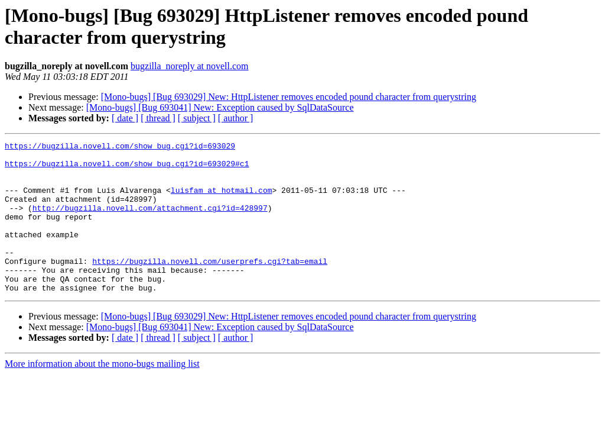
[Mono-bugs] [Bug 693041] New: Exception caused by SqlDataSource (220, 107)
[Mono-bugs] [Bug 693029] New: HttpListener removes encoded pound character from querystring (288, 97)
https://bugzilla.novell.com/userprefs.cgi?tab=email (209, 285)
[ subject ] (197, 118)
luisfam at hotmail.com (221, 200)
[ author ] (235, 118)
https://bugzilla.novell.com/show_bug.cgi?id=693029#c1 (127, 168)
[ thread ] (158, 118)
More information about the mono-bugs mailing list (102, 394)
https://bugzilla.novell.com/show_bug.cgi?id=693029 (120, 147)
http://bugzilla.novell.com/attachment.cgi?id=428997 (150, 222)
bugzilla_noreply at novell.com (190, 66)
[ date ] (125, 118)
